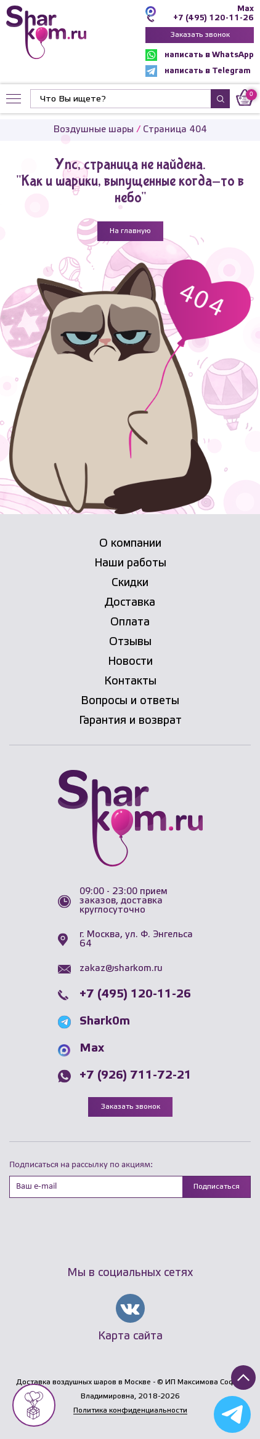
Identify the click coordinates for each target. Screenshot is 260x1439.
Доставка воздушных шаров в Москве (83, 1382)
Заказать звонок (200, 34)
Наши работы (130, 563)
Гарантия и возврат (130, 721)
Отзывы (130, 642)
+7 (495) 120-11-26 (213, 18)
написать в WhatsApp (199, 55)
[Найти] (120, 98)
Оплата (130, 622)
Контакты (130, 681)
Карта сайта (130, 1336)
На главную (130, 231)
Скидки (130, 583)
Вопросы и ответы (130, 701)
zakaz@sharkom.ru (121, 968)
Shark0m (104, 1021)
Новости (130, 662)
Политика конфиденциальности (130, 1410)
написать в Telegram (198, 71)
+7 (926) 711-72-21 (135, 1075)
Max (245, 9)
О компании (130, 544)
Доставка (130, 603)
